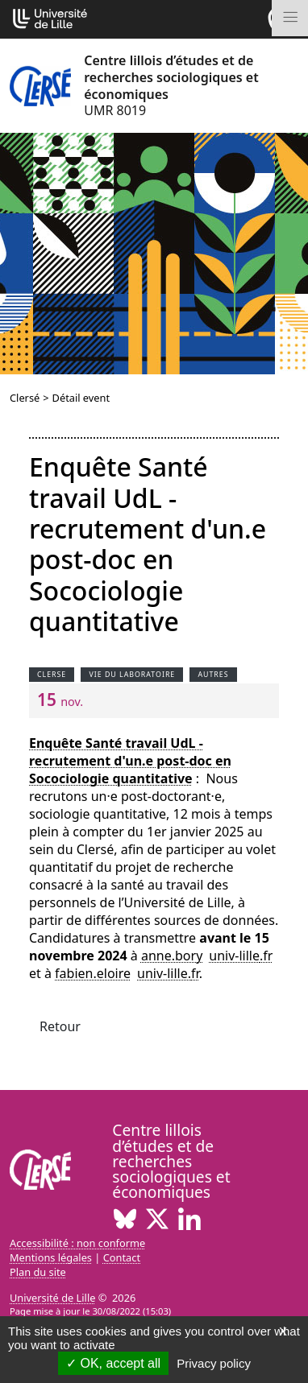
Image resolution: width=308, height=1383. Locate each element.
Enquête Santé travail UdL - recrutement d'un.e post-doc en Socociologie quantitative (130, 760)
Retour (60, 1026)
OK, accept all (113, 1363)
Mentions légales (51, 1257)
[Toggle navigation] (290, 18)
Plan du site (38, 1272)
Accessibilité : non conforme (77, 1243)
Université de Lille (52, 1297)
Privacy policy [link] (214, 1363)
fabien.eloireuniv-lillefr (127, 973)
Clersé (25, 397)
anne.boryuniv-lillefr (207, 955)
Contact (121, 1257)
